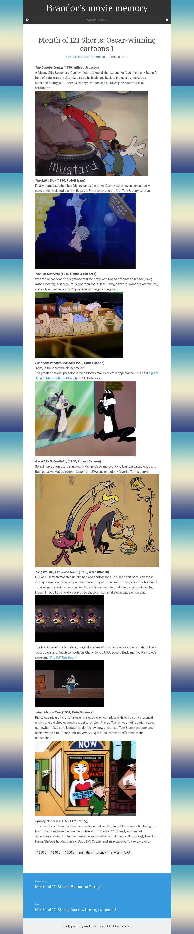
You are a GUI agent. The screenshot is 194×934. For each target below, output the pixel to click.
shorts (115, 852)
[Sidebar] (27, 20)
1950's (69, 852)
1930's (41, 852)
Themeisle (125, 926)
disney (101, 852)
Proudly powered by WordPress (79, 926)
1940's (55, 852)
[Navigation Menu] (167, 20)
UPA (127, 852)
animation (85, 852)
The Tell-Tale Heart (62, 657)
